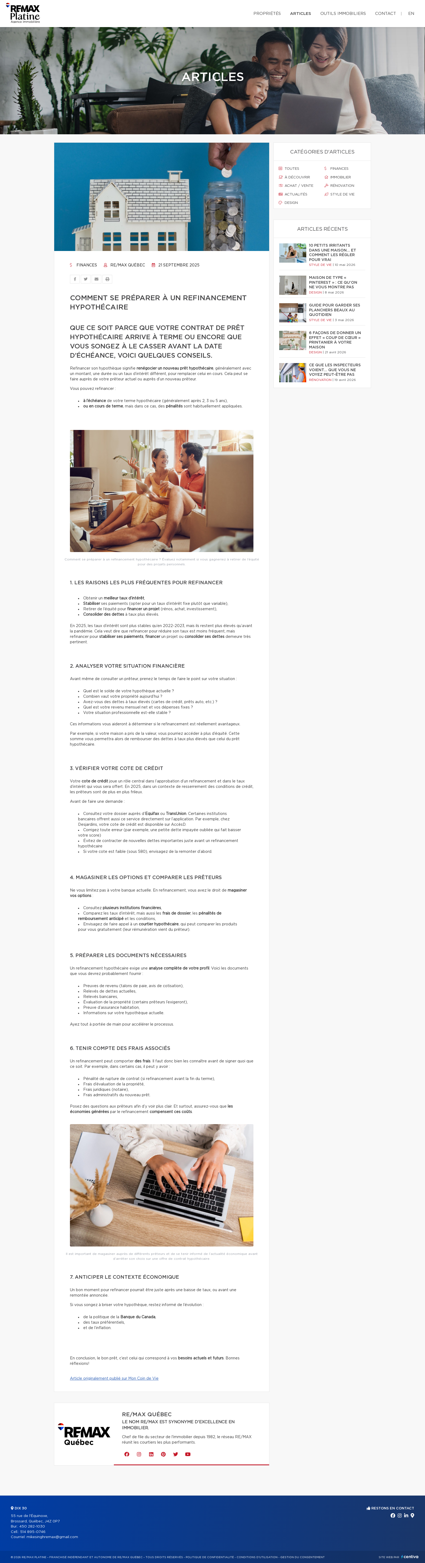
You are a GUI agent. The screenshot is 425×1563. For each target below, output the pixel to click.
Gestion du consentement (302, 1557)
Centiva (409, 1556)
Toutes (289, 169)
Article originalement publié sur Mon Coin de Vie (114, 1379)
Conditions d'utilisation (257, 1557)
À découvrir (294, 177)
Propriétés (267, 14)
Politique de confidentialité (210, 1557)
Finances (83, 265)
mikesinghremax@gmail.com (52, 1537)
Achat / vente (296, 186)
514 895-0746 (33, 1532)
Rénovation (339, 186)
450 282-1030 (32, 1526)
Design (288, 203)
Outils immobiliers (343, 14)
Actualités (293, 194)
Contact (385, 14)
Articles (300, 14)
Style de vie (339, 194)
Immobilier (337, 177)
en (411, 14)
